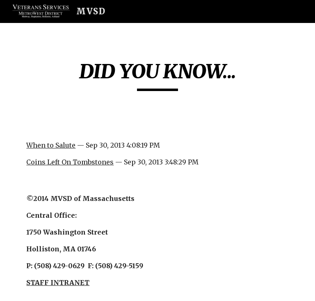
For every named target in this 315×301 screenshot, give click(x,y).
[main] (157, 75)
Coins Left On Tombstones (70, 162)
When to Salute (50, 145)
